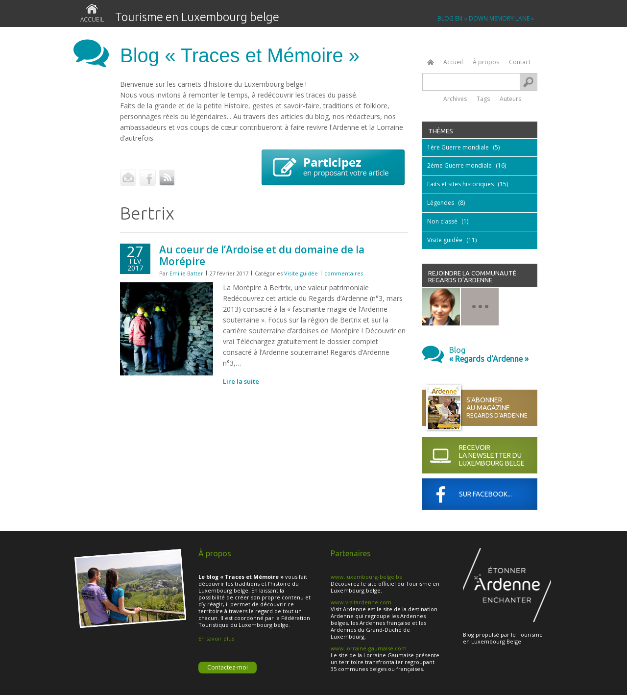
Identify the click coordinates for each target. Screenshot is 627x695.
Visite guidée (301, 273)
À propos (486, 62)
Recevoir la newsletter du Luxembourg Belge (492, 455)
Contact (520, 62)
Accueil (92, 19)
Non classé (442, 221)
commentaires (343, 273)
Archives (455, 98)
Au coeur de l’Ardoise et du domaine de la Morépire (261, 255)
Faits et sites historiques (460, 184)
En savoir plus (216, 638)
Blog (493, 354)
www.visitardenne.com (361, 602)
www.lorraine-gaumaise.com (369, 648)
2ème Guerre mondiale (459, 165)
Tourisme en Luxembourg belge (197, 17)
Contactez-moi (227, 667)
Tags (483, 98)
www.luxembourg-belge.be (367, 576)
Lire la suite (241, 381)
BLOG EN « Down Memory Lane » (485, 19)
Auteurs (510, 98)
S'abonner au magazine (501, 408)
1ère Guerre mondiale (458, 147)
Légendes (440, 203)
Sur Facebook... (485, 494)
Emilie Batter (186, 273)
